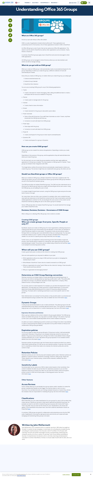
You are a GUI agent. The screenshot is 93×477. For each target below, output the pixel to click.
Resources (54, 2)
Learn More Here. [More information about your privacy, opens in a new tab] (21, 475)
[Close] (90, 474)
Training (27, 2)
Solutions (35, 2)
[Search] (78, 2)
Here (58, 244)
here (39, 237)
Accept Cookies (76, 474)
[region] (46, 474)
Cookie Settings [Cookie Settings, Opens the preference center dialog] (66, 474)
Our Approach (44, 2)
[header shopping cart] (89, 2)
